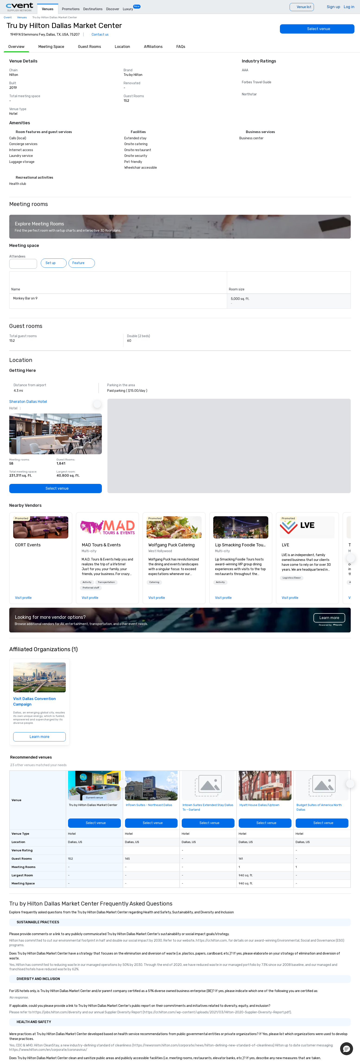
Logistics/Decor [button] (292, 577)
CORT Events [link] (28, 545)
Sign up (333, 7)
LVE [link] (285, 545)
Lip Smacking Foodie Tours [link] (240, 545)
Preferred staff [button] (91, 587)
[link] (40, 527)
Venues (47, 9)
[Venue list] (302, 7)
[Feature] (82, 263)
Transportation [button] (106, 582)
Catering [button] (154, 582)
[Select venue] (317, 29)
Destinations (93, 9)
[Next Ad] (97, 404)
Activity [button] (87, 582)
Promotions (71, 9)
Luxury (128, 9)
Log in (349, 7)
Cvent (8, 17)
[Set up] (54, 263)
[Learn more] (39, 736)
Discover (112, 9)
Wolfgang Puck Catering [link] (171, 545)
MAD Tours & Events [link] (101, 545)
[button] (87, 582)
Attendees (17, 256)
